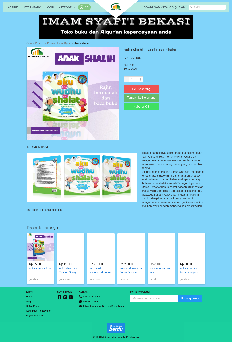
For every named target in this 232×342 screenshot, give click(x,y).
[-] (59, 297)
